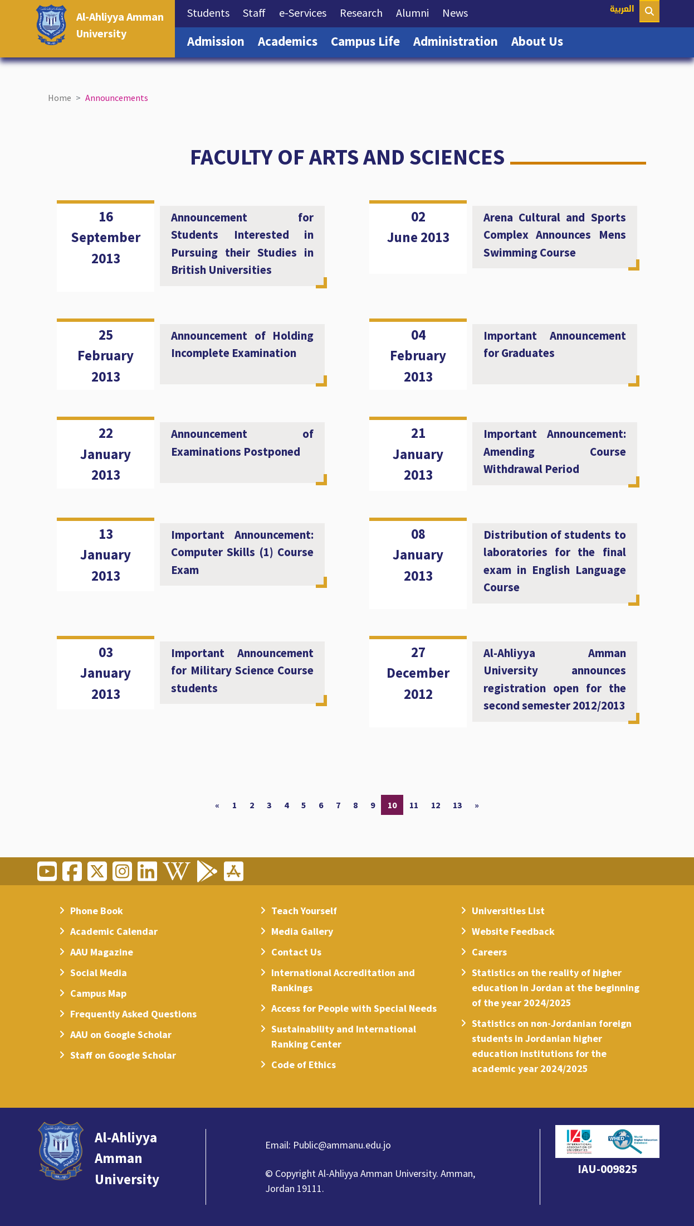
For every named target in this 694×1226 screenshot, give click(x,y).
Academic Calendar (114, 931)
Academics (291, 40)
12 (435, 804)
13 (457, 804)
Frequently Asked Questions (133, 1013)
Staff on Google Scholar (123, 1055)
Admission (219, 40)
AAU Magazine (101, 951)
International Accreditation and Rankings (343, 980)
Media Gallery (302, 931)
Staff (257, 12)
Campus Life (369, 40)
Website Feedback (513, 931)
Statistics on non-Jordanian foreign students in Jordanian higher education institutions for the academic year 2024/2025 (552, 1046)
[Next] (477, 805)
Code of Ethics (303, 1064)
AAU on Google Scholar (121, 1034)
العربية (622, 10)
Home (59, 97)
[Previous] (217, 805)
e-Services (306, 12)
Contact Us (296, 951)
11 (413, 804)
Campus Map (98, 993)
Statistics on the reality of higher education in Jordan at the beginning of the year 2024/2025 (555, 987)
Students (211, 12)
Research (364, 12)
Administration (459, 40)
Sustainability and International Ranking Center (343, 1036)
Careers (489, 951)
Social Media (98, 972)
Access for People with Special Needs (354, 1008)
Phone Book (96, 910)
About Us (540, 40)
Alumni (416, 12)
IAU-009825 (607, 1168)
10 (392, 804)
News (458, 12)
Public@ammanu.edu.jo (342, 1144)
